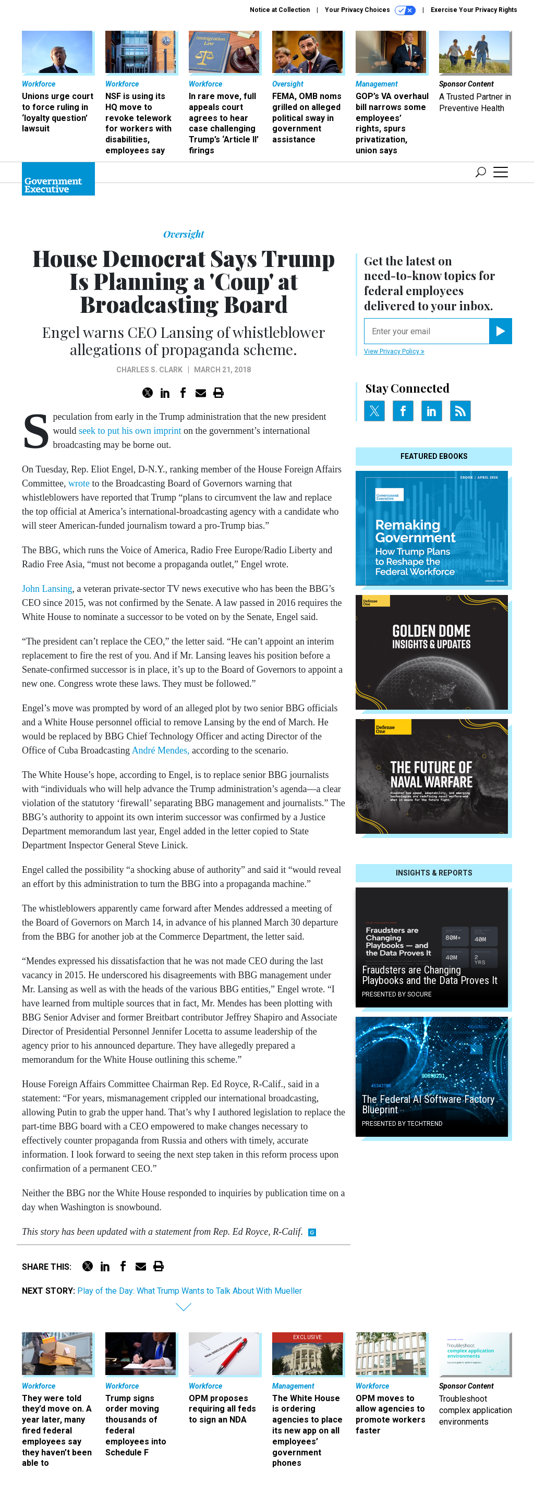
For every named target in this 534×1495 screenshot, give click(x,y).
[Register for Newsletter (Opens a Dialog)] (500, 331)
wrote (79, 483)
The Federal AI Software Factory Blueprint (428, 1104)
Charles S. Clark (149, 370)
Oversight (183, 234)
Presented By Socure (397, 994)
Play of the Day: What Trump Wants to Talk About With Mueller (189, 1291)
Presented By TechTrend (402, 1123)
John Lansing (47, 589)
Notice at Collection (280, 10)
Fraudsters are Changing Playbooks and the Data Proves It (429, 975)
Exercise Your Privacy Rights (474, 10)
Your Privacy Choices (370, 10)
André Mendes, (161, 750)
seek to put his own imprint (130, 431)
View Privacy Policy (394, 351)
